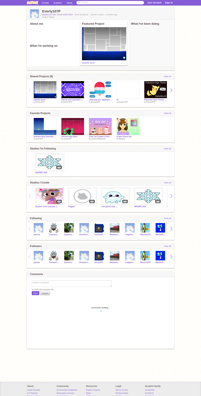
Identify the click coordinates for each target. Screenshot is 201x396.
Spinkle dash (88, 63)
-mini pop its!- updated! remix (100, 100)
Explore (58, 2)
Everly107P (40, 102)
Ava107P (39, 139)
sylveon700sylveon (98, 139)
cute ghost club (108, 206)
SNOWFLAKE (41, 172)
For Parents (32, 393)
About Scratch (33, 390)
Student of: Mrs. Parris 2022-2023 (57, 14)
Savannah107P (69, 234)
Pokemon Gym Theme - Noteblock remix (155, 100)
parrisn (37, 234)
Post (35, 293)
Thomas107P (54, 234)
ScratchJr (149, 393)
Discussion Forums (65, 393)
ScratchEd (149, 390)
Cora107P (67, 139)
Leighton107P (130, 234)
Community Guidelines (67, 390)
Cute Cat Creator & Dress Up (100, 136)
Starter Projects (93, 390)
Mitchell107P (160, 234)
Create (45, 2)
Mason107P (145, 234)
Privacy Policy (122, 393)
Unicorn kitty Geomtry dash (45, 136)
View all (167, 76)
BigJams (122, 139)
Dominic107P (84, 234)
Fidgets (71, 206)
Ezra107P (99, 234)
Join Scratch (154, 2)
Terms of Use (122, 390)
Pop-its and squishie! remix (72, 100)
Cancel (45, 293)
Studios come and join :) (46, 206)
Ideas (69, 2)
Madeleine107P (115, 234)
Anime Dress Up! (124, 136)
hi (117, 100)
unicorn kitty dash (69, 136)
